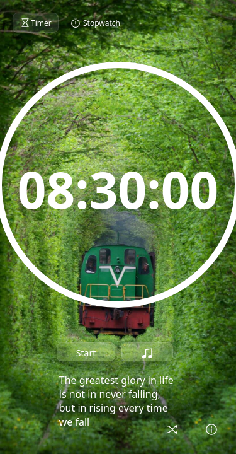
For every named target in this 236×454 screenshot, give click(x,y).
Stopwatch (95, 22)
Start (86, 353)
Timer (36, 22)
